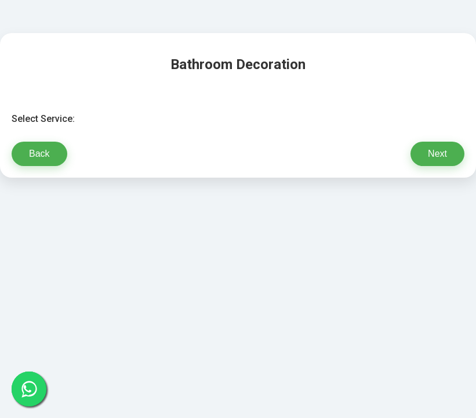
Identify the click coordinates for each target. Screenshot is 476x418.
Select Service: (43, 118)
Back (39, 153)
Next (437, 153)
